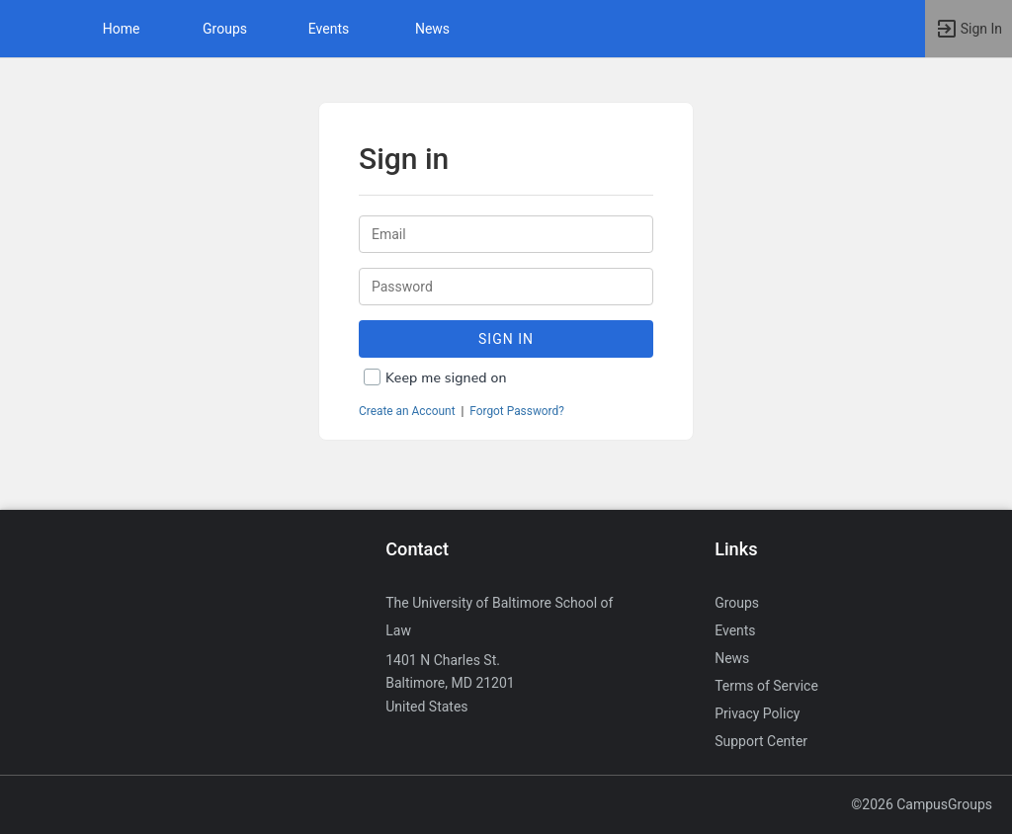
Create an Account (407, 411)
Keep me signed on (446, 378)
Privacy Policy (757, 713)
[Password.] (506, 286)
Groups (225, 29)
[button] (25, 29)
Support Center (761, 741)
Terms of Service (766, 686)
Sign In (506, 339)
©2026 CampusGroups (921, 804)
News (432, 29)
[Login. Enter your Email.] (506, 234)
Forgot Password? (516, 411)
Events (328, 29)
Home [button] (121, 29)
